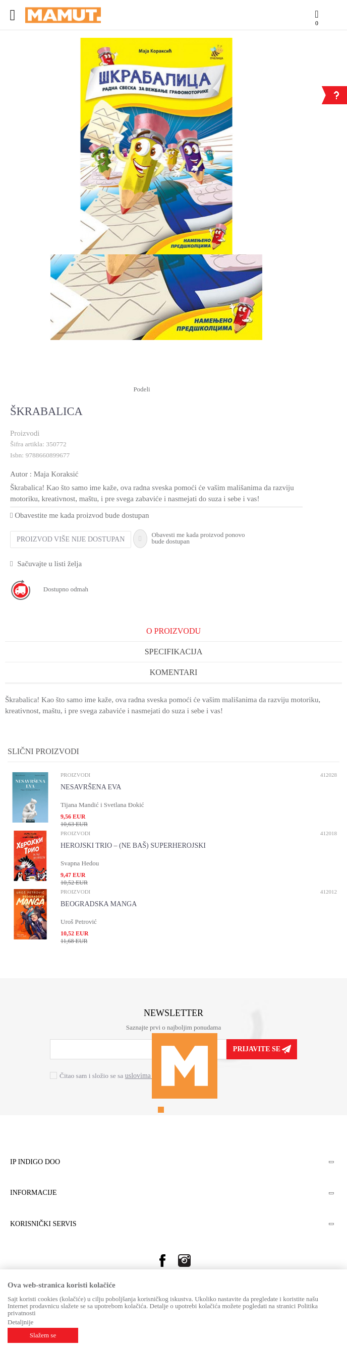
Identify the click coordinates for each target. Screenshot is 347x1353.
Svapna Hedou (80, 863)
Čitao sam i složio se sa (121, 1075)
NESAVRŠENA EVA (91, 787)
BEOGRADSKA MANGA (99, 904)
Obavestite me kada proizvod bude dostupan (79, 515)
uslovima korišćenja (153, 1075)
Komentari (174, 672)
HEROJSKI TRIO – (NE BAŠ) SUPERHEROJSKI (133, 845)
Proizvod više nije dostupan (71, 539)
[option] (156, 146)
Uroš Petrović (79, 921)
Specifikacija (174, 651)
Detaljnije (20, 1322)
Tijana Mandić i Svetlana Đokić (102, 804)
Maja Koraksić (56, 474)
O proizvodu (173, 631)
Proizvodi (24, 433)
